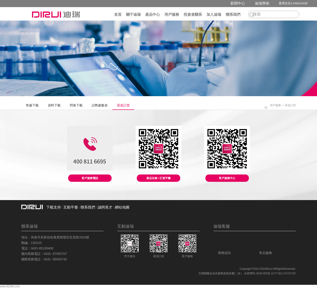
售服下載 (32, 105)
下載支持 (53, 207)
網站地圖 (122, 207)
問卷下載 (76, 105)
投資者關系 (193, 14)
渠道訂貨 (123, 105)
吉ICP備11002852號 (283, 273)
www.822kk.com (10, 286)
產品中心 (152, 14)
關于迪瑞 (133, 14)
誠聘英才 (105, 207)
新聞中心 (237, 3)
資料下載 (54, 105)
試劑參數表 (100, 105)
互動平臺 (70, 207)
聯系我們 (233, 14)
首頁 (117, 14)
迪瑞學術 (262, 3)
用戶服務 (171, 14)
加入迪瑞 (214, 14)
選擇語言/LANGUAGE (293, 3)
